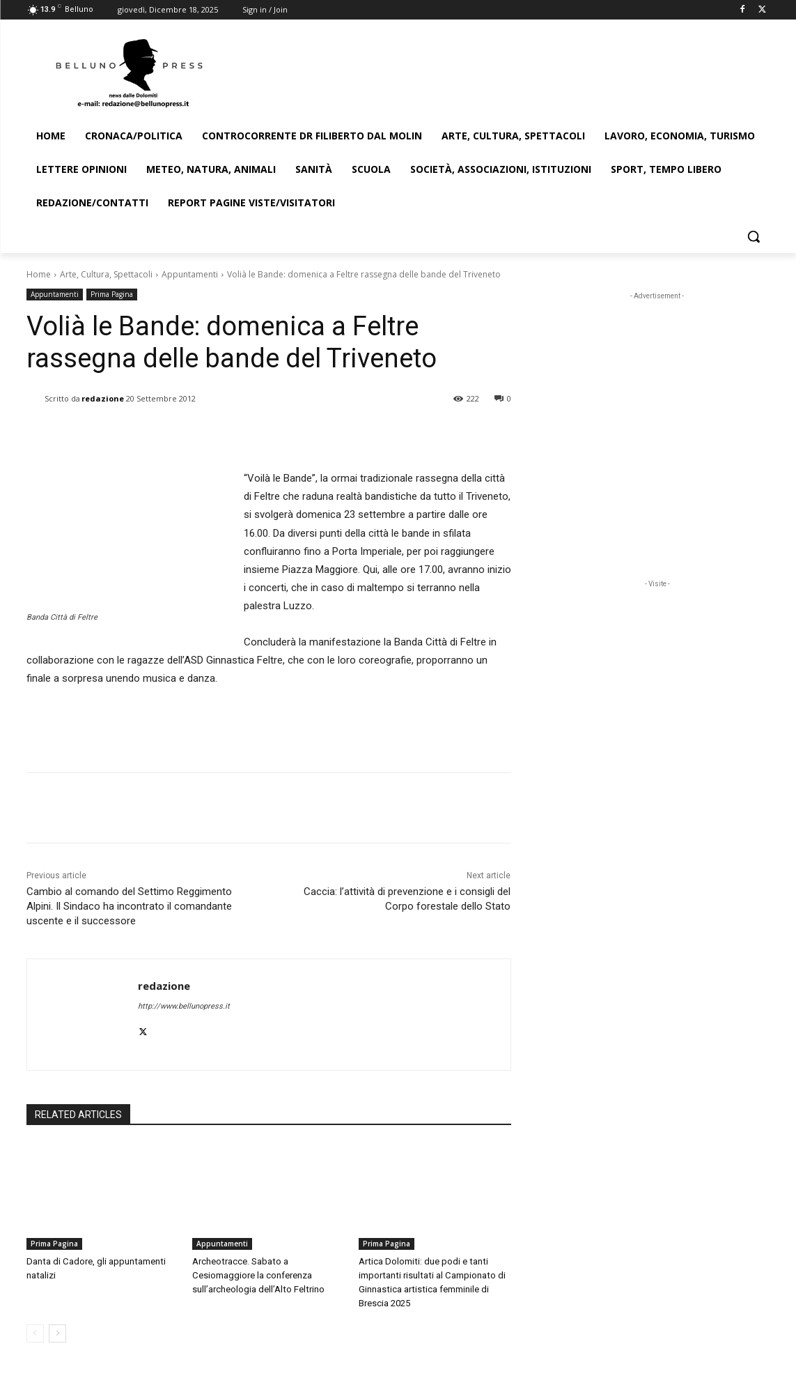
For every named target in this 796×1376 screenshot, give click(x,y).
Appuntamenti (190, 274)
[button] (753, 236)
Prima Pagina (111, 294)
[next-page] (57, 1333)
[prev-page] (35, 1333)
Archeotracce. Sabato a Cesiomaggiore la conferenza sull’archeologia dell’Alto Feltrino (257, 1275)
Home (38, 274)
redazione (102, 398)
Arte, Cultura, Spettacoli (106, 274)
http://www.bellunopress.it (184, 1006)
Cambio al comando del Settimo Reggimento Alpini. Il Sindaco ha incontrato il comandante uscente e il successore (129, 906)
